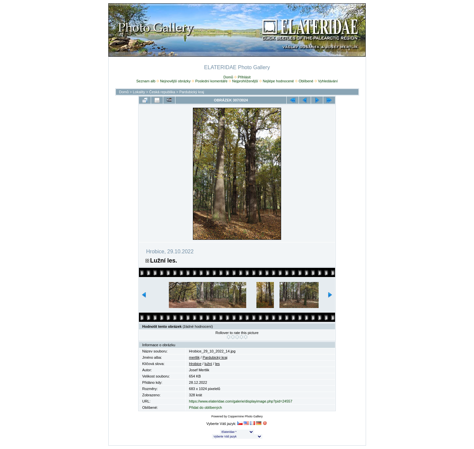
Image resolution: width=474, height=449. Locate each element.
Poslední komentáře (211, 81)
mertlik (194, 357)
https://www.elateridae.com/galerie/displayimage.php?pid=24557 (240, 401)
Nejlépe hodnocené (278, 81)
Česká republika (162, 92)
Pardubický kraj (191, 92)
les (217, 364)
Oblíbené (306, 81)
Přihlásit (244, 77)
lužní (208, 364)
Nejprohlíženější (245, 81)
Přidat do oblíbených (205, 407)
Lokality (139, 92)
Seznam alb (145, 81)
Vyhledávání (328, 81)
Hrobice (195, 364)
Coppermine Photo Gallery (245, 416)
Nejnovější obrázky (175, 81)
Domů (228, 77)
